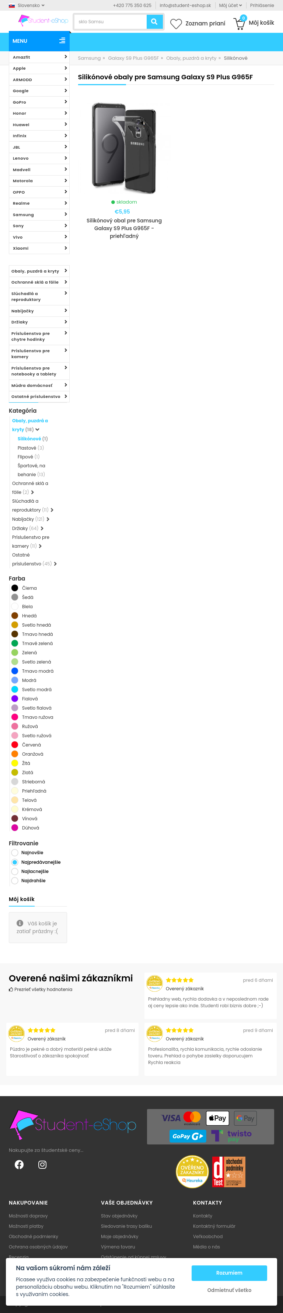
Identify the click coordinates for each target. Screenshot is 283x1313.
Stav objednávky (119, 1216)
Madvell (22, 170)
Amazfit (21, 57)
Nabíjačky (22, 311)
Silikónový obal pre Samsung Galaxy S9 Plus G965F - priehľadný (124, 228)
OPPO (19, 192)
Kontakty (202, 1216)
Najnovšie (32, 852)
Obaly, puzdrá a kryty (35, 271)
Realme (21, 203)
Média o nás (206, 1247)
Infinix (20, 136)
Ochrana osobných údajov (38, 1247)
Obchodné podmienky (33, 1236)
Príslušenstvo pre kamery (30, 354)
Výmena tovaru (118, 1247)
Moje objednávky (119, 1236)
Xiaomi (21, 248)
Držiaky (19, 322)
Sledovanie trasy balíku (126, 1226)
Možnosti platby (26, 1226)
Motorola (23, 181)
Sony (18, 226)
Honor (19, 113)
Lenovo (21, 158)
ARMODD (22, 80)
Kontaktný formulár (214, 1226)
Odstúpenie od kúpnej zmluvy (133, 1257)
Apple (19, 68)
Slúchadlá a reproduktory (26, 297)
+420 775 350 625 (132, 5)
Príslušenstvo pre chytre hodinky (30, 336)
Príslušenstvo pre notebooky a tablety (33, 371)
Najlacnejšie (35, 871)
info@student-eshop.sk (185, 5)
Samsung (23, 215)
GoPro (19, 102)
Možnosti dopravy (28, 1216)
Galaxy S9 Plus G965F (133, 58)
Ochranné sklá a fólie (35, 282)
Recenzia (19, 1257)
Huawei (21, 125)
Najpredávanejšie (41, 862)
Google (21, 91)
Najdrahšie (33, 880)
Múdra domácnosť (31, 385)
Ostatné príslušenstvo (35, 396)
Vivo (18, 237)
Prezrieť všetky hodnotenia (40, 989)
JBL (16, 147)
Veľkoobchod (208, 1236)
